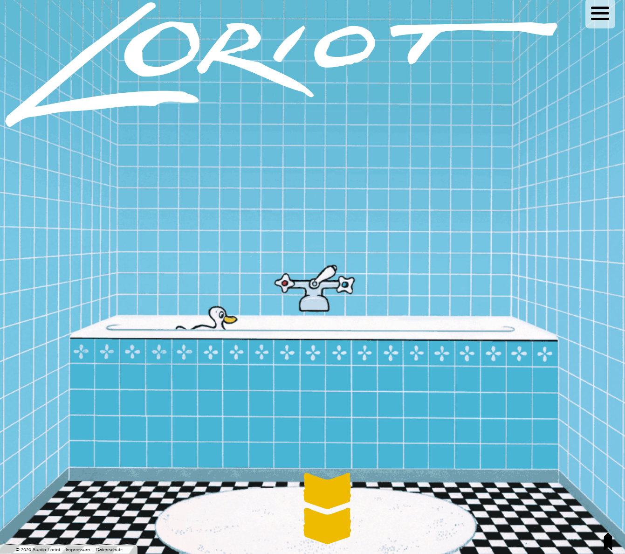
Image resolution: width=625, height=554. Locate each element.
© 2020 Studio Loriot (38, 550)
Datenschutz (109, 550)
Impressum (78, 550)
